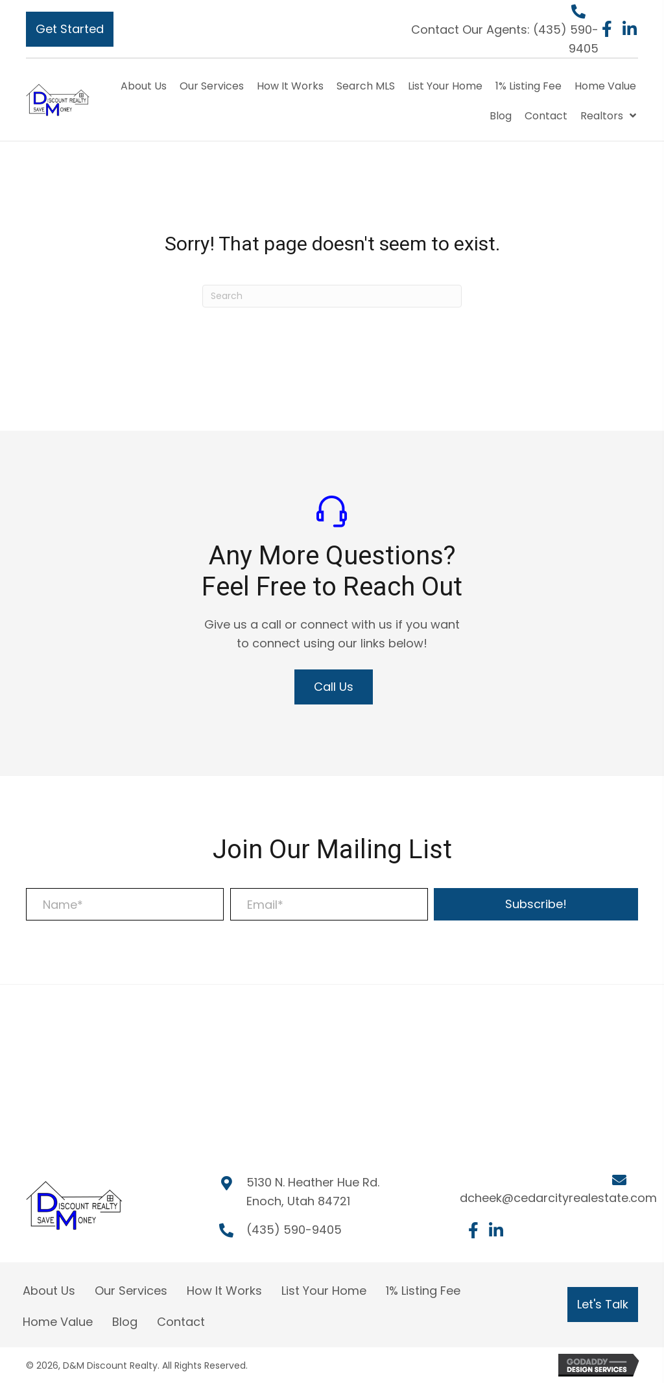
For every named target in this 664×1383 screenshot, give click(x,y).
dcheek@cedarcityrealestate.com (558, 1198)
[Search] (332, 296)
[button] (69, 29)
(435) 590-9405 (294, 1229)
